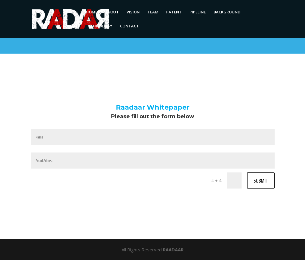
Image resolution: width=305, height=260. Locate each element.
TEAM (152, 12)
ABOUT (112, 12)
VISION (133, 12)
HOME (91, 12)
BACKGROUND (227, 12)
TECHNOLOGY (99, 26)
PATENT (174, 12)
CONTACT (129, 26)
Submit (260, 180)
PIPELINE (197, 12)
